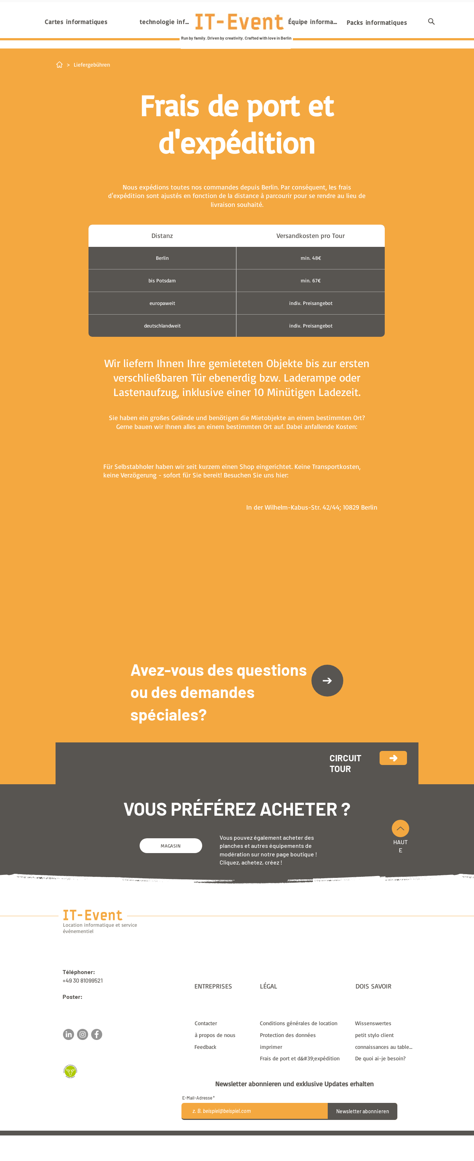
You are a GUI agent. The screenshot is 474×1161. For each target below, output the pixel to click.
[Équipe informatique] (313, 21)
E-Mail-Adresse (197, 1097)
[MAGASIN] (171, 845)
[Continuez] (393, 758)
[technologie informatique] (165, 21)
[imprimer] (303, 1047)
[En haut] (400, 828)
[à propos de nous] (224, 1035)
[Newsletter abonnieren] (362, 1111)
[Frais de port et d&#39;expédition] (303, 1058)
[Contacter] (327, 681)
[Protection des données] (303, 1035)
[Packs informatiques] (377, 22)
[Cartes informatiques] (76, 21)
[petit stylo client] (384, 1035)
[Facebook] (96, 1034)
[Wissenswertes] (384, 1023)
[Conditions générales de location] (303, 1023)
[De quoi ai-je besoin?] (384, 1058)
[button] (431, 21)
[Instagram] (82, 1034)
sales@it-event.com (89, 1005)
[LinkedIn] (68, 1034)
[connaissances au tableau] (384, 1047)
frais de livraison (307, 1138)
